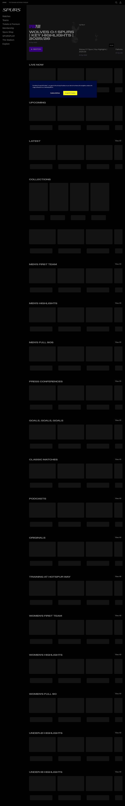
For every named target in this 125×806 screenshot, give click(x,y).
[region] (63, 89)
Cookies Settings (55, 93)
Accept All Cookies (70, 93)
